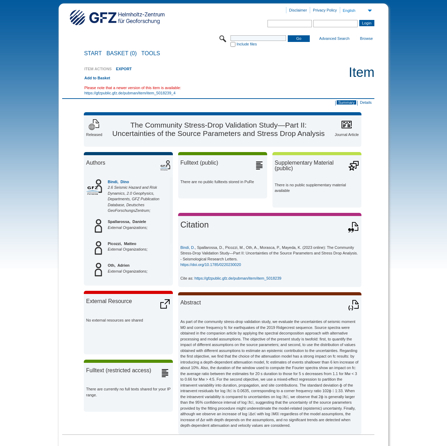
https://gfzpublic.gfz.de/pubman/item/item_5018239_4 (129, 93)
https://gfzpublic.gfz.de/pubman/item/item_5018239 (238, 278)
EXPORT (124, 69)
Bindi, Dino (118, 182)
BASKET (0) (122, 53)
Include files (246, 44)
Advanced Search (334, 38)
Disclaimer (298, 10)
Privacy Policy (325, 10)
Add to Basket (97, 78)
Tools (150, 53)
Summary (346, 102)
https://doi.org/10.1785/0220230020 (210, 264)
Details (366, 102)
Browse (366, 38)
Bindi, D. (187, 247)
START (93, 53)
